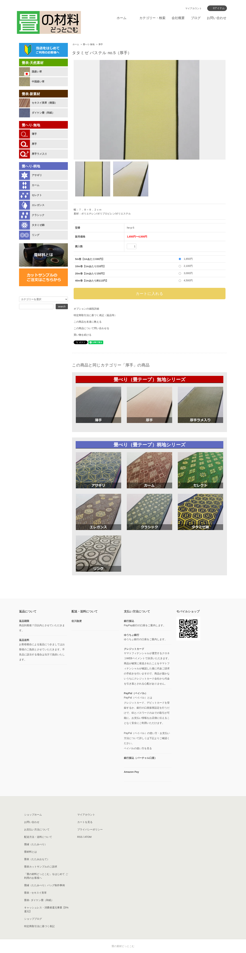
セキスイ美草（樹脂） (44, 102)
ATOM (87, 836)
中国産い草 (38, 81)
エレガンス (38, 205)
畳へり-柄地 (31, 166)
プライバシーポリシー (90, 829)
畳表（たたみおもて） (37, 859)
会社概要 (178, 18)
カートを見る (85, 822)
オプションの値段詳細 (86, 308)
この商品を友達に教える (88, 321)
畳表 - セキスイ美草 (35, 892)
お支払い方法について (37, 829)
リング (35, 234)
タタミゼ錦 (38, 225)
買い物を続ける (82, 334)
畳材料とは (30, 851)
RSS (80, 836)
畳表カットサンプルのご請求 (40, 866)
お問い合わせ (216, 18)
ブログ (196, 18)
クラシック (38, 215)
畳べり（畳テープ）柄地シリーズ (150, 444)
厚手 (101, 44)
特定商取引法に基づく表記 (39, 926)
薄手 (34, 133)
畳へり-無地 (89, 44)
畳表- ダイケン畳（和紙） (39, 900)
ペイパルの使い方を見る (138, 748)
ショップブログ (33, 918)
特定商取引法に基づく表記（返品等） (95, 315)
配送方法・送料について (38, 836)
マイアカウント (193, 8)
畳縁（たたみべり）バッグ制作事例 (44, 885)
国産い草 (37, 71)
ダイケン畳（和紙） (43, 112)
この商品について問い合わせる (91, 328)
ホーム (121, 18)
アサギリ (37, 175)
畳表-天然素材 (33, 63)
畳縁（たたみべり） (35, 844)
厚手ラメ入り (39, 153)
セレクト (37, 195)
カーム (35, 185)
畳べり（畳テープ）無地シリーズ (150, 379)
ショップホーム (33, 814)
